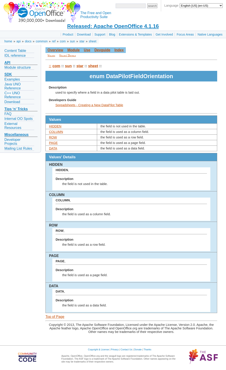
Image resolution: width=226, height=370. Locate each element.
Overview (55, 50)
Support (99, 34)
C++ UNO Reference (12, 95)
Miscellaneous (16, 134)
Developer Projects (12, 141)
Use (87, 50)
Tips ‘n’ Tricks (16, 109)
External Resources (12, 126)
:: (50, 66)
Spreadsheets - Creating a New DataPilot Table (89, 105)
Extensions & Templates (135, 34)
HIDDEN (55, 126)
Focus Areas (185, 34)
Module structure (17, 67)
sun (72, 41)
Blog (112, 34)
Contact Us (126, 349)
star (81, 41)
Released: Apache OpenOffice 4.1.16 (113, 26)
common (42, 41)
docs (28, 41)
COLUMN (56, 132)
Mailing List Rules (18, 148)
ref (53, 41)
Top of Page (54, 317)
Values (51, 55)
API (7, 62)
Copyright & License (98, 349)
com (63, 41)
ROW (53, 137)
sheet (92, 41)
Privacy (115, 349)
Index (119, 50)
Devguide (102, 50)
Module (73, 50)
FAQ (7, 114)
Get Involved (164, 34)
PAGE (53, 143)
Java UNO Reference (12, 86)
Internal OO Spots (18, 119)
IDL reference (15, 55)
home (8, 41)
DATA (53, 148)
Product (68, 34)
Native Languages (210, 34)
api (19, 41)
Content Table (15, 51)
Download (84, 34)
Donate (138, 349)
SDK (8, 74)
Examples (12, 79)
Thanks (147, 349)
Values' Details (67, 55)
